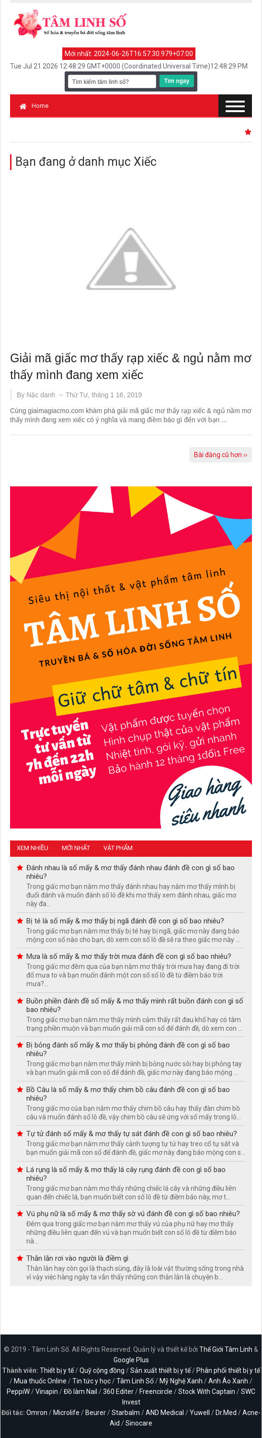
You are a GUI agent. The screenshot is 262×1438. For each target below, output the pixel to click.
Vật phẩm (118, 847)
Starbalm (126, 1412)
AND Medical (165, 1412)
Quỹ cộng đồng (102, 1370)
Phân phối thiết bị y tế (228, 1370)
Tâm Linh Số (135, 1381)
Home (34, 105)
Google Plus (131, 1360)
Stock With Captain (206, 1391)
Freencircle (155, 1391)
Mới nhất (76, 847)
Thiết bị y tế (57, 1370)
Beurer (95, 1412)
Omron (36, 1412)
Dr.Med (226, 1412)
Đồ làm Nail (80, 1391)
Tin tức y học (91, 1381)
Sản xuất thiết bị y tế (160, 1370)
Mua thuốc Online (40, 1381)
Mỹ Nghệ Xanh (181, 1381)
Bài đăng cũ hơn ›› (220, 455)
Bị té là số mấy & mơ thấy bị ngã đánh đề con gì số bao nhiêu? (125, 921)
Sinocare (138, 1423)
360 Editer (118, 1391)
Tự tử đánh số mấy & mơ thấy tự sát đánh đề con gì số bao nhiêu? (131, 1133)
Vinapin (46, 1391)
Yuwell (200, 1412)
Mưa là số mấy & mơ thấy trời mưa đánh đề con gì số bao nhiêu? (128, 956)
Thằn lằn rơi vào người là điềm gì (77, 1258)
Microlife (66, 1412)
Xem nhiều (32, 847)
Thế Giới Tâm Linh (225, 1349)
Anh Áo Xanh (228, 1381)
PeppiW (18, 1391)
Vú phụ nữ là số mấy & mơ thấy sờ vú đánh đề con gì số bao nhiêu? (133, 1213)
